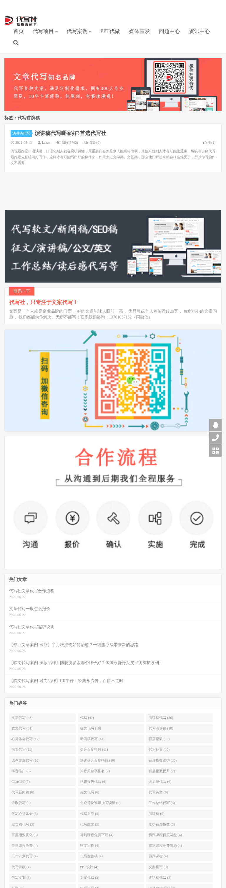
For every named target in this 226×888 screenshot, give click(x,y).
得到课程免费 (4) (24, 846)
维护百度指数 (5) (162, 824)
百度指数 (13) (159, 739)
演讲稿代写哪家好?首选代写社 (70, 133)
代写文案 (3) (21, 878)
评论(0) (92, 143)
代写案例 (77, 31)
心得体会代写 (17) (25, 739)
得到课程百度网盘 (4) (165, 835)
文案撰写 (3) (158, 867)
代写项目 (43, 31)
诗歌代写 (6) (21, 803)
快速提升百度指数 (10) (97, 760)
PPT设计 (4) (89, 867)
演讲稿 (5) (156, 814)
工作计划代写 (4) (24, 856)
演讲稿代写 (22, 133)
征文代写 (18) (90, 728)
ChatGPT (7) (20, 782)
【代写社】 (20, 21)
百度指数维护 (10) (163, 760)
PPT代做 (110, 31)
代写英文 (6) (158, 792)
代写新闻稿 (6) (22, 792)
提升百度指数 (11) (94, 749)
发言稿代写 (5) (22, 824)
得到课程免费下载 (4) (96, 835)
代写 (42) (87, 718)
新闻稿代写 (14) (92, 739)
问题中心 (169, 31)
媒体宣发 (139, 31)
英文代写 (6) (89, 792)
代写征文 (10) (159, 749)
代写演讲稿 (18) (161, 728)
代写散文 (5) (89, 824)
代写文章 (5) (89, 814)
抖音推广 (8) (21, 771)
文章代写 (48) (21, 718)
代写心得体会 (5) (24, 814)
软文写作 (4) (89, 846)
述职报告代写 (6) (93, 782)
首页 (18, 31)
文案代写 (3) (89, 878)
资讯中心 (199, 31)
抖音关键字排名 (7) (95, 771)
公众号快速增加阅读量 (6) (100, 803)
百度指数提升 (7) (162, 771)
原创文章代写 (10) (25, 760)
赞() (209, 143)
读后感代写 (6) (160, 782)
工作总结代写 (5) (162, 803)
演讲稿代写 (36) (161, 718)
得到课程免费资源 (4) (165, 846)
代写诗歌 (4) (21, 867)
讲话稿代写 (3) (160, 878)
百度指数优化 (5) (24, 835)
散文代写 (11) (21, 749)
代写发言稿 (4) (91, 856)
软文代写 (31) (21, 728)
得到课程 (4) (158, 856)
